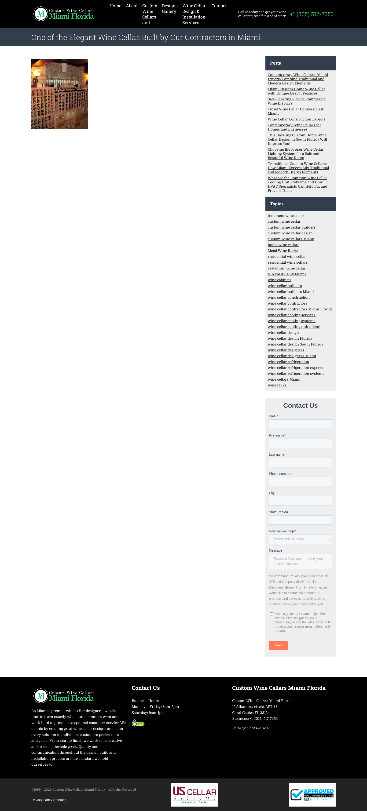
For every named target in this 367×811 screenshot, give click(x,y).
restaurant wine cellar (286, 268)
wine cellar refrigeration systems (296, 373)
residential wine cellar (287, 257)
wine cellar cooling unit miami (294, 327)
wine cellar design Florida (290, 338)
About (132, 5)
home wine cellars (283, 245)
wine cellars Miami (284, 379)
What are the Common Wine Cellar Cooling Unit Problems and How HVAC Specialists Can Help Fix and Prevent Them (297, 184)
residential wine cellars (288, 262)
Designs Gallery (170, 8)
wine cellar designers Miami (292, 356)
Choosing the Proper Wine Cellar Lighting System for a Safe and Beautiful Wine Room (295, 153)
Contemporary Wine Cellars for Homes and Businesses (294, 127)
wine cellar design (283, 333)
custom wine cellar (284, 221)
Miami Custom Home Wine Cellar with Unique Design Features (296, 91)
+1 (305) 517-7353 (312, 14)
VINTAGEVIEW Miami (287, 274)
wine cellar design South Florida (295, 344)
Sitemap (60, 800)
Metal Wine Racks (283, 251)
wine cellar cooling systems (292, 321)
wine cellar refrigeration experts (295, 368)
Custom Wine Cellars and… (149, 14)
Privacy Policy (42, 800)
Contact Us (146, 687)
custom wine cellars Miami (291, 239)
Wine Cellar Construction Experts (296, 119)
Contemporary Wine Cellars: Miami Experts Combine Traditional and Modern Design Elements (298, 79)
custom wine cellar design (290, 233)
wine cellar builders (285, 286)
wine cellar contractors (287, 303)
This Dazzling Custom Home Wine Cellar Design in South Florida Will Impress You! (297, 139)
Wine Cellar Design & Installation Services (194, 14)
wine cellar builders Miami (291, 292)
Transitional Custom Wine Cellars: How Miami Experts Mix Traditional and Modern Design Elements (298, 168)
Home (115, 5)
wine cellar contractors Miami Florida (300, 309)
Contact (219, 5)
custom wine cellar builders (292, 227)
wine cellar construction (289, 297)
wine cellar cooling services (292, 315)
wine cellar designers (286, 350)
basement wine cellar (286, 216)
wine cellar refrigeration (288, 362)
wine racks (277, 385)
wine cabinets (279, 280)
